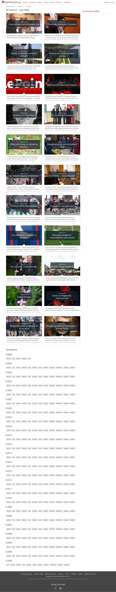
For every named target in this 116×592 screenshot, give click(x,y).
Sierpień (46, 367)
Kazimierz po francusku (24, 85)
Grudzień (72, 367)
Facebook (55, 588)
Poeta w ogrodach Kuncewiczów (24, 24)
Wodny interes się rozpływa (24, 206)
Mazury (52, 579)
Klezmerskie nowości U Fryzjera (62, 85)
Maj (29, 358)
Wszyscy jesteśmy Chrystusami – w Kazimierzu (62, 327)
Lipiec (40, 367)
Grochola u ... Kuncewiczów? (62, 175)
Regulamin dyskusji (50, 574)
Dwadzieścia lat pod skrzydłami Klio (62, 145)
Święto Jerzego (24, 296)
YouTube (60, 588)
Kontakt (80, 574)
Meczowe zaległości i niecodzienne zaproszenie (62, 236)
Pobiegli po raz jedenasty (62, 206)
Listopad (66, 367)
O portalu (60, 574)
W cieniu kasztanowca (62, 115)
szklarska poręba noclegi (79, 579)
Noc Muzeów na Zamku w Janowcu (24, 236)
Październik (59, 367)
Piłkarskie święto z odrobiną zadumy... (24, 145)
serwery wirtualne (69, 579)
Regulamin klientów (90, 574)
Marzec (18, 358)
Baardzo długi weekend (62, 266)
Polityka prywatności (26, 574)
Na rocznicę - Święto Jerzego (24, 266)
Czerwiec (34, 367)
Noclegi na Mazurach (45, 579)
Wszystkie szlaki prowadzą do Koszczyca (24, 327)
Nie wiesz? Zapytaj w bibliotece (24, 175)
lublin (87, 579)
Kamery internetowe (59, 579)
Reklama (73, 574)
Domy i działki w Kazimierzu (33, 579)
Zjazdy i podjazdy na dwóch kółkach (24, 54)
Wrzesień (52, 367)
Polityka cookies (38, 574)
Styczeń (9, 358)
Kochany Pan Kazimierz (24, 115)
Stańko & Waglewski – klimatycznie (62, 297)
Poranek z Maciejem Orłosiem (62, 24)
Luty (14, 358)
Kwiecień (24, 358)
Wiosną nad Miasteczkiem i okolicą (62, 54)
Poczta (67, 574)
